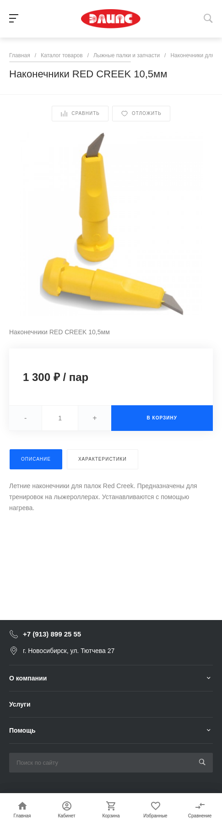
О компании (28, 678)
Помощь (22, 730)
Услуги (20, 704)
